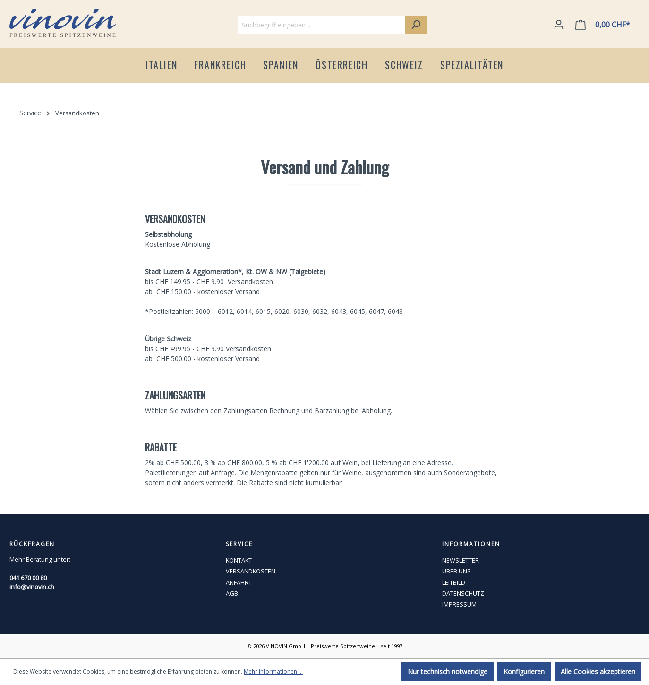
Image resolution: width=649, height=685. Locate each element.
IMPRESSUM (459, 604)
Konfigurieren (524, 671)
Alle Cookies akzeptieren (598, 671)
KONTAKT (239, 560)
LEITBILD (453, 582)
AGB (232, 593)
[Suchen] (416, 25)
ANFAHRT (239, 582)
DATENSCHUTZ (463, 593)
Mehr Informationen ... (273, 672)
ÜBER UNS (456, 571)
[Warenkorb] (605, 25)
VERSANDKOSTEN (250, 571)
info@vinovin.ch (31, 586)
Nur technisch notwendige (447, 671)
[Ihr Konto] (559, 25)
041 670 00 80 (28, 577)
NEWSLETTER (460, 560)
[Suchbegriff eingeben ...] (321, 25)
